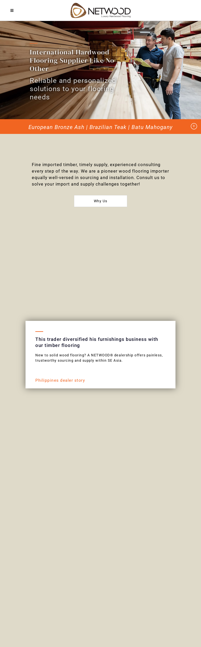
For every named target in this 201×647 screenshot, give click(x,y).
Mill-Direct (22, 554)
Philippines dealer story (60, 380)
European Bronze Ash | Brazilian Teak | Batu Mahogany (100, 127)
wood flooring (134, 171)
